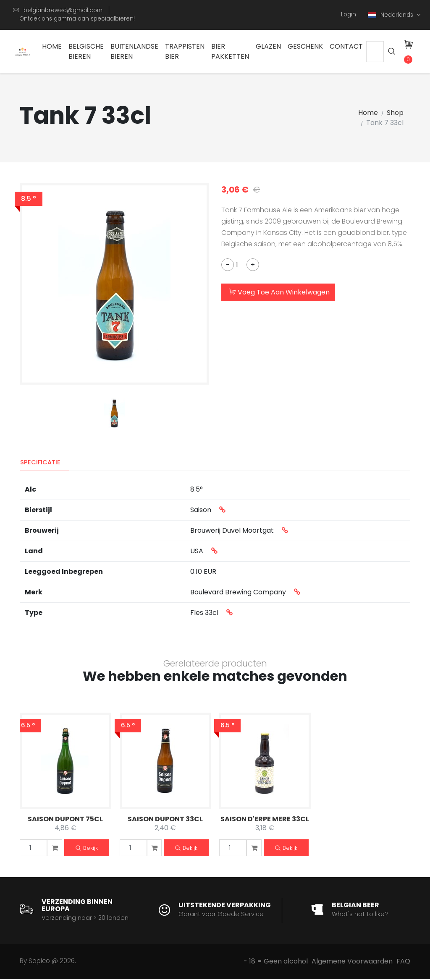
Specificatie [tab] (40, 462)
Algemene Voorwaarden (352, 961)
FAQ (403, 961)
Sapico (39, 960)
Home (52, 46)
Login (348, 14)
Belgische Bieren (86, 51)
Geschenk (305, 46)
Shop (395, 112)
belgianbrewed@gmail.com (63, 10)
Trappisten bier (185, 51)
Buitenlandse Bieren (134, 51)
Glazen (268, 46)
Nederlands (391, 15)
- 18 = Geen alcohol (276, 961)
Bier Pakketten (230, 51)
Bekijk (87, 848)
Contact (346, 46)
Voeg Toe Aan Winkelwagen (279, 292)
